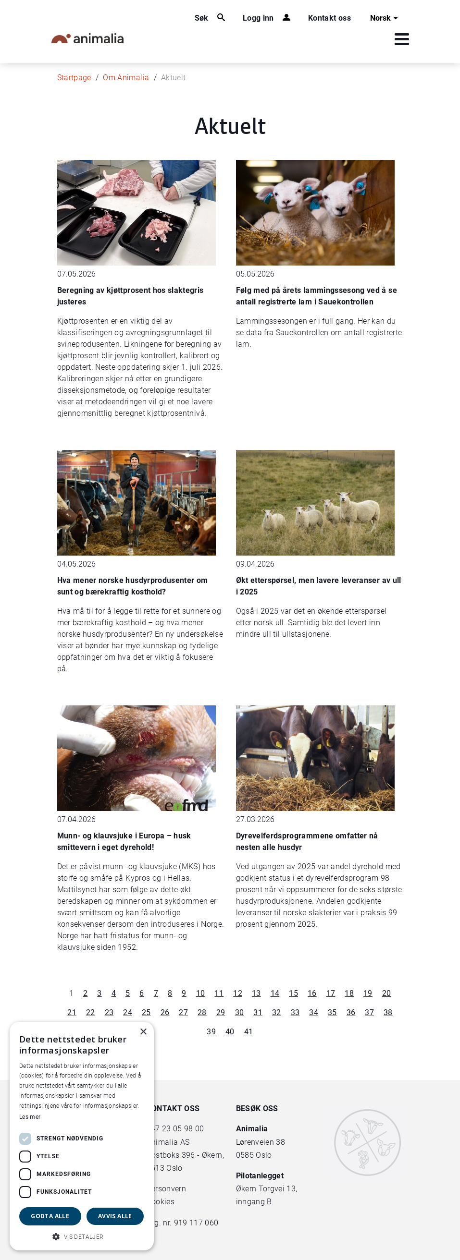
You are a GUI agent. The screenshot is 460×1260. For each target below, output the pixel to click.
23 (109, 1012)
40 (230, 1031)
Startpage (74, 77)
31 (257, 1012)
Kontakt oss (329, 18)
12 (237, 993)
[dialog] (82, 1136)
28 (202, 1012)
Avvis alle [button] (115, 1216)
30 (239, 1012)
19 (368, 993)
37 (369, 1012)
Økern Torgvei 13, (267, 1188)
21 (71, 1012)
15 (293, 993)
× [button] (143, 1032)
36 (351, 1012)
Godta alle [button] (50, 1216)
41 (248, 1031)
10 (200, 993)
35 (332, 1012)
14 (275, 993)
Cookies (160, 1201)
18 (349, 993)
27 (183, 1012)
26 (165, 1012)
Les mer (29, 1117)
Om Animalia (126, 77)
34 (313, 1012)
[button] (81, 1236)
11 (219, 993)
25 (146, 1012)
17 (331, 993)
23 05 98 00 (183, 1128)
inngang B (254, 1201)
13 (256, 993)
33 (295, 1012)
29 (220, 1012)
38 (388, 1012)
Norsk (385, 18)
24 (127, 1012)
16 (312, 993)
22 (90, 1012)
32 (276, 1012)
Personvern (166, 1188)
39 (211, 1031)
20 (386, 993)
